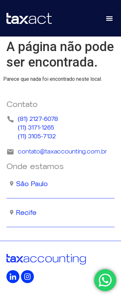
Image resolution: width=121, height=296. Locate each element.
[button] (109, 18)
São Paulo (32, 184)
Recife (26, 213)
